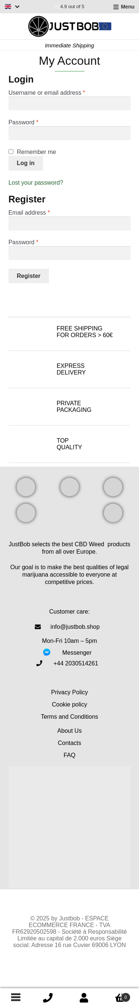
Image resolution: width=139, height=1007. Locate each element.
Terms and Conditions (69, 717)
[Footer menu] (15, 997)
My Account (84, 997)
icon (48, 997)
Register (28, 276)
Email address (41, 212)
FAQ (69, 755)
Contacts (69, 743)
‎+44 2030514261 (75, 663)
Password (35, 122)
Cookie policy (69, 704)
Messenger (77, 652)
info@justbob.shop (75, 627)
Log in (25, 163)
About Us (69, 731)
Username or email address (59, 92)
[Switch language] (12, 6)
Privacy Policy (69, 692)
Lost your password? (36, 182)
